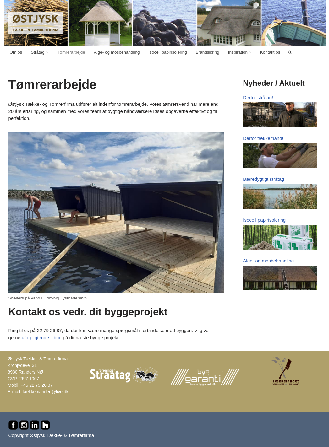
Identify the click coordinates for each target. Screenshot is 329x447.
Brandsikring (207, 52)
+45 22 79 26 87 (37, 385)
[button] (47, 52)
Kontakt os (270, 52)
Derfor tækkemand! (263, 138)
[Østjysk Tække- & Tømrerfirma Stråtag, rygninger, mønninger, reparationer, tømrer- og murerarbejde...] (35, 23)
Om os (16, 52)
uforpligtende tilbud (42, 337)
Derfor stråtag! (258, 97)
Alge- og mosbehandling (117, 52)
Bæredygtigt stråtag (263, 179)
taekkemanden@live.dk (46, 391)
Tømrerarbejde (71, 52)
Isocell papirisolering (167, 52)
